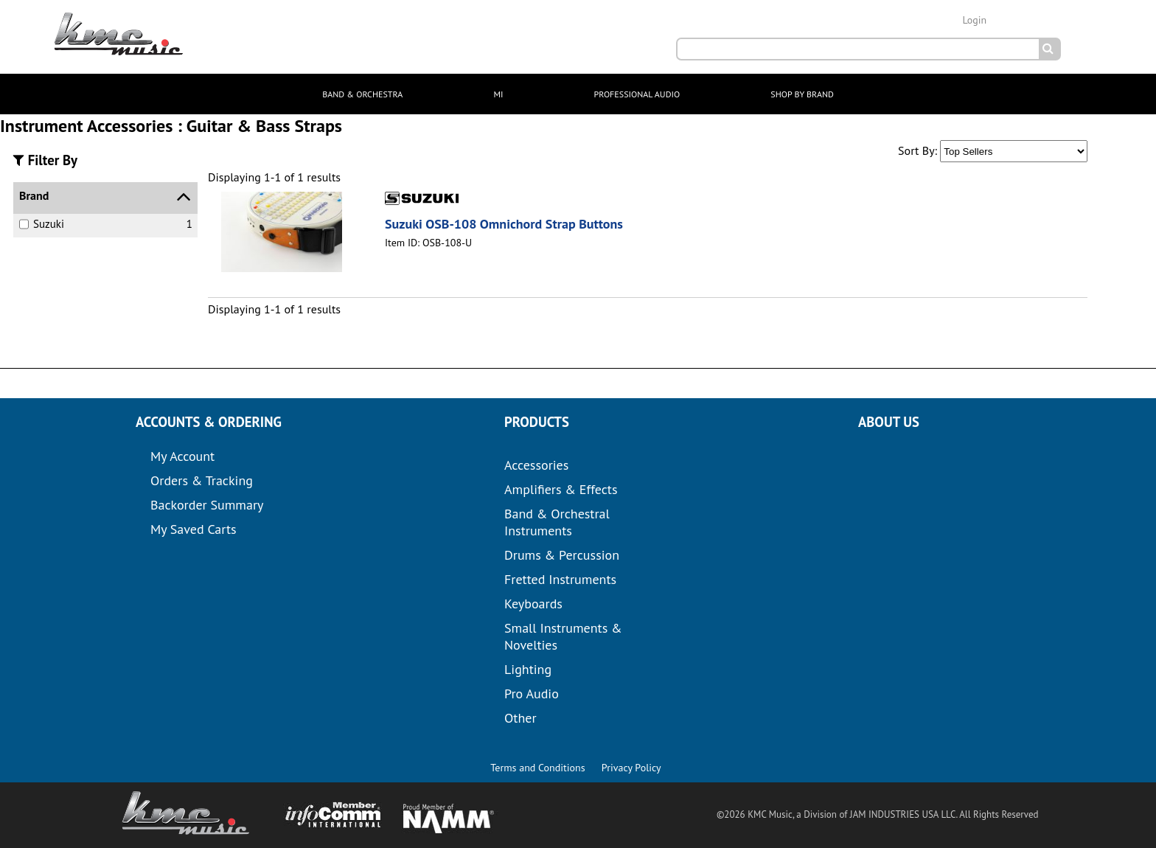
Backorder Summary (206, 504)
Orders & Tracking (201, 480)
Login (974, 20)
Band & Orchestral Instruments (557, 522)
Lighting (527, 669)
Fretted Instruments (560, 579)
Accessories (536, 464)
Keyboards (533, 603)
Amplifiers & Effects (560, 489)
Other (520, 717)
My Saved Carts (193, 529)
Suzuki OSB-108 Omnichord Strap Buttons (504, 223)
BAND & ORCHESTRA (362, 94)
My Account (182, 456)
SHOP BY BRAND (801, 94)
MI (498, 94)
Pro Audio (531, 693)
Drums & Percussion (561, 554)
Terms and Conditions (537, 767)
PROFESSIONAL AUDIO (637, 94)
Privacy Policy (631, 767)
